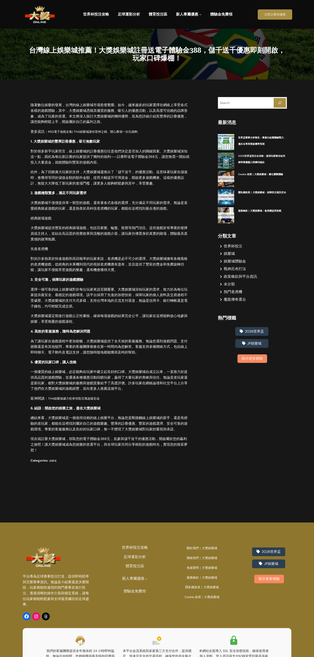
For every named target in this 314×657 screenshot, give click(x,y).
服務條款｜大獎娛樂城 (201, 629)
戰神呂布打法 (235, 275)
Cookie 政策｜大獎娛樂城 (202, 649)
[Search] (280, 102)
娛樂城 (53, 460)
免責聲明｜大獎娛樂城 (201, 619)
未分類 (229, 290)
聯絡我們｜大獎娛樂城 (201, 610)
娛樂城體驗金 (235, 267)
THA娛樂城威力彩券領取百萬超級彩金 (77, 398)
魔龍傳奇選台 (235, 305)
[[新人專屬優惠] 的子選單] (200, 14)
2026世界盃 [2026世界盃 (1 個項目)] (254, 337)
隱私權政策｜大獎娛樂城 (202, 639)
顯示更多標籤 (252, 364)
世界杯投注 (233, 252)
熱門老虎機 (233, 298)
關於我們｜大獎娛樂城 (201, 600)
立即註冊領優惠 (275, 14)
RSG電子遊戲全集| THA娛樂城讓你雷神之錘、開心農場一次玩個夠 (99, 131)
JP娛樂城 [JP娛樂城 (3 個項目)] (254, 349)
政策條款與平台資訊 (240, 282)
